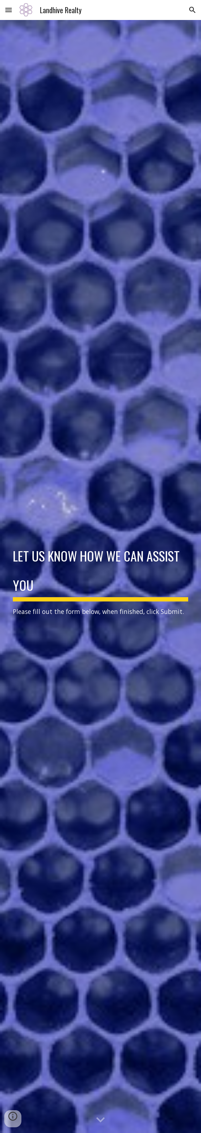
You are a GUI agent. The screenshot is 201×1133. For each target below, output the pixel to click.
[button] (8, 10)
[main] (100, 576)
